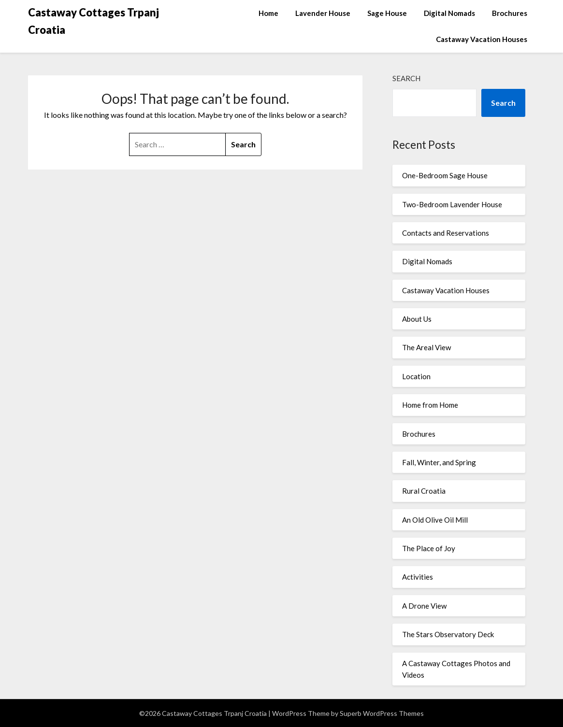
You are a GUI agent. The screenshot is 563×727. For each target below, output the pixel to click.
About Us (417, 318)
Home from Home (430, 404)
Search (406, 78)
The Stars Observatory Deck (448, 634)
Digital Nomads (449, 13)
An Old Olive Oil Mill (435, 519)
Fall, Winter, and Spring (439, 462)
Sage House (387, 13)
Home (268, 13)
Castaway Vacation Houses (481, 39)
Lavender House (322, 13)
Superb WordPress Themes (382, 713)
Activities (417, 576)
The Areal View (426, 347)
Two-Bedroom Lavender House (452, 204)
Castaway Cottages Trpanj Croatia (93, 21)
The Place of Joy (428, 548)
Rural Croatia (424, 490)
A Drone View (424, 605)
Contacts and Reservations (445, 232)
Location (416, 376)
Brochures (509, 13)
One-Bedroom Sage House (445, 175)
